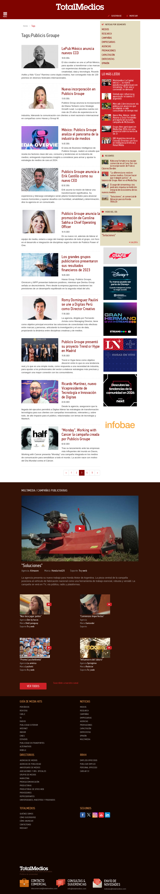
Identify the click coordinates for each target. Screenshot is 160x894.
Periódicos (24, 707)
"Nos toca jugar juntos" (31, 616)
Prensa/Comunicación (29, 782)
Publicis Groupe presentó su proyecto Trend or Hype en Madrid (81, 346)
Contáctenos (25, 824)
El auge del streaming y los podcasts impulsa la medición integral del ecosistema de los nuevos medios (119, 189)
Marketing (24, 778)
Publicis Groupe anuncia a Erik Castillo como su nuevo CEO (80, 176)
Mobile (23, 750)
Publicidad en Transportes (32, 743)
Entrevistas (108, 59)
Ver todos (33, 686)
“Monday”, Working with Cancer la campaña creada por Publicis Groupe (80, 434)
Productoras (25, 785)
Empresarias (108, 42)
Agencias (106, 46)
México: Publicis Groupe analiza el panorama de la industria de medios (80, 134)
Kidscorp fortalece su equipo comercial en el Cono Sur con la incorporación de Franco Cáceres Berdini (119, 165)
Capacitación (108, 55)
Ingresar (132, 16)
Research (107, 34)
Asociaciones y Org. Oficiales (33, 771)
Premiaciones (109, 50)
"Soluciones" (109, 235)
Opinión (105, 63)
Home (25, 26)
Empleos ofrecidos (88, 760)
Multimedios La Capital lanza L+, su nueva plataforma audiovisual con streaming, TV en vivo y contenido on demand (120, 85)
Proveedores (25, 792)
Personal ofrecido (88, 767)
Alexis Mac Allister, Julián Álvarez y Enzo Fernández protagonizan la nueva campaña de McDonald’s (119, 119)
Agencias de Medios (28, 760)
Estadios (23, 739)
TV (21, 718)
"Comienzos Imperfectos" (92, 616)
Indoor (23, 732)
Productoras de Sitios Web (32, 789)
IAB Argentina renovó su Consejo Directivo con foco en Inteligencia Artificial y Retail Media (120, 142)
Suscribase (114, 16)
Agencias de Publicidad (30, 764)
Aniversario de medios (30, 767)
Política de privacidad (29, 874)
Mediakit (24, 828)
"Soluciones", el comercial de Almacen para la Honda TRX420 (119, 199)
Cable (22, 714)
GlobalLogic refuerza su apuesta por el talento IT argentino (118, 96)
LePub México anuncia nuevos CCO (78, 50)
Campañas (107, 38)
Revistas (23, 710)
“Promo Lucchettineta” (31, 659)
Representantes (27, 796)
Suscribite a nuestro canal (65, 682)
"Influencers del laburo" (91, 659)
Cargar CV (84, 771)
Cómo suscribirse (28, 817)
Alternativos (25, 746)
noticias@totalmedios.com (115, 889)
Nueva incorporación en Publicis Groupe (78, 91)
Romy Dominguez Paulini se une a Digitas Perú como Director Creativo (80, 304)
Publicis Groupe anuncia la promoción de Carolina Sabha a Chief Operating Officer (81, 220)
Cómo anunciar (26, 821)
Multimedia (85, 739)
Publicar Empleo (87, 764)
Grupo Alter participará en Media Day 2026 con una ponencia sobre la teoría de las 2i (119, 130)
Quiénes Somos (26, 813)
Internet (24, 728)
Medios (105, 29)
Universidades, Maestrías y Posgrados (37, 800)
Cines (22, 736)
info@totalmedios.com (77, 889)
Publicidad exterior (29, 725)
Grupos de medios (28, 774)
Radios (23, 721)
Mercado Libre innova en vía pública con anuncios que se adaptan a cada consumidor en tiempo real (120, 107)
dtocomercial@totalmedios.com (43, 888)
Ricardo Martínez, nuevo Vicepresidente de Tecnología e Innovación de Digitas (79, 390)
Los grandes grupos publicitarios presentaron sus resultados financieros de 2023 (80, 263)
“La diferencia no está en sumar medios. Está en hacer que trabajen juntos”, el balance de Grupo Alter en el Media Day (119, 176)
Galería (133, 242)
